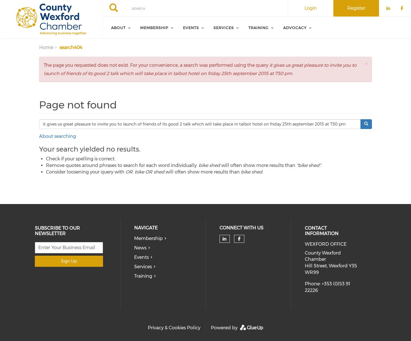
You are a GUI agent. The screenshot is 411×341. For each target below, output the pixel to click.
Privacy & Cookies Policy (174, 327)
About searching (57, 136)
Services (143, 266)
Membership (148, 238)
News (140, 248)
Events (141, 257)
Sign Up (69, 261)
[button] (366, 64)
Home (46, 47)
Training (143, 276)
